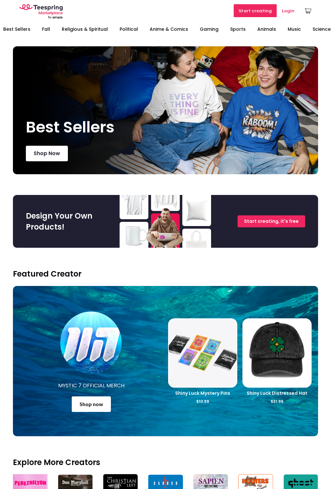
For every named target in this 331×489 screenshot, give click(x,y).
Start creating (255, 10)
